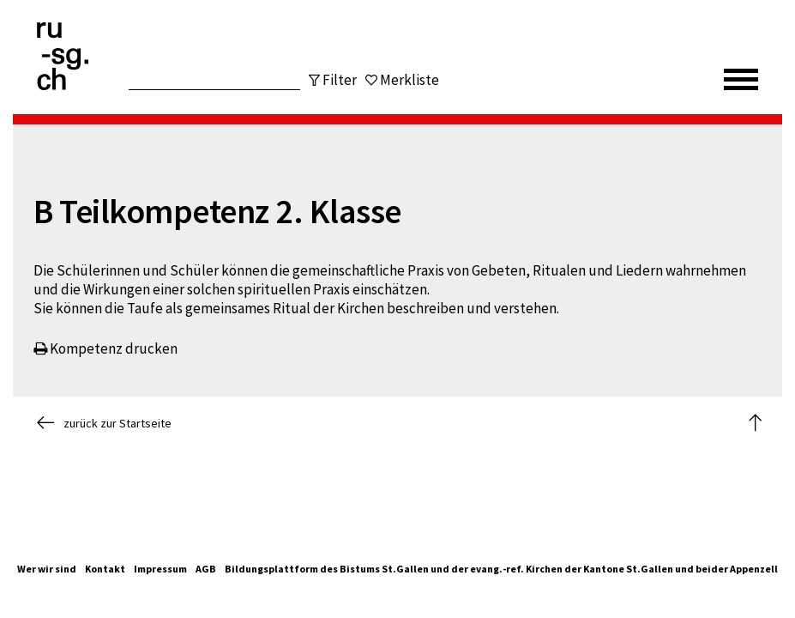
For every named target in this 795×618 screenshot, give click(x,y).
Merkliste (409, 80)
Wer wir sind (46, 568)
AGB (206, 568)
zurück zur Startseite (104, 423)
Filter (339, 79)
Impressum (160, 568)
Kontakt (105, 568)
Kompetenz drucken (105, 348)
